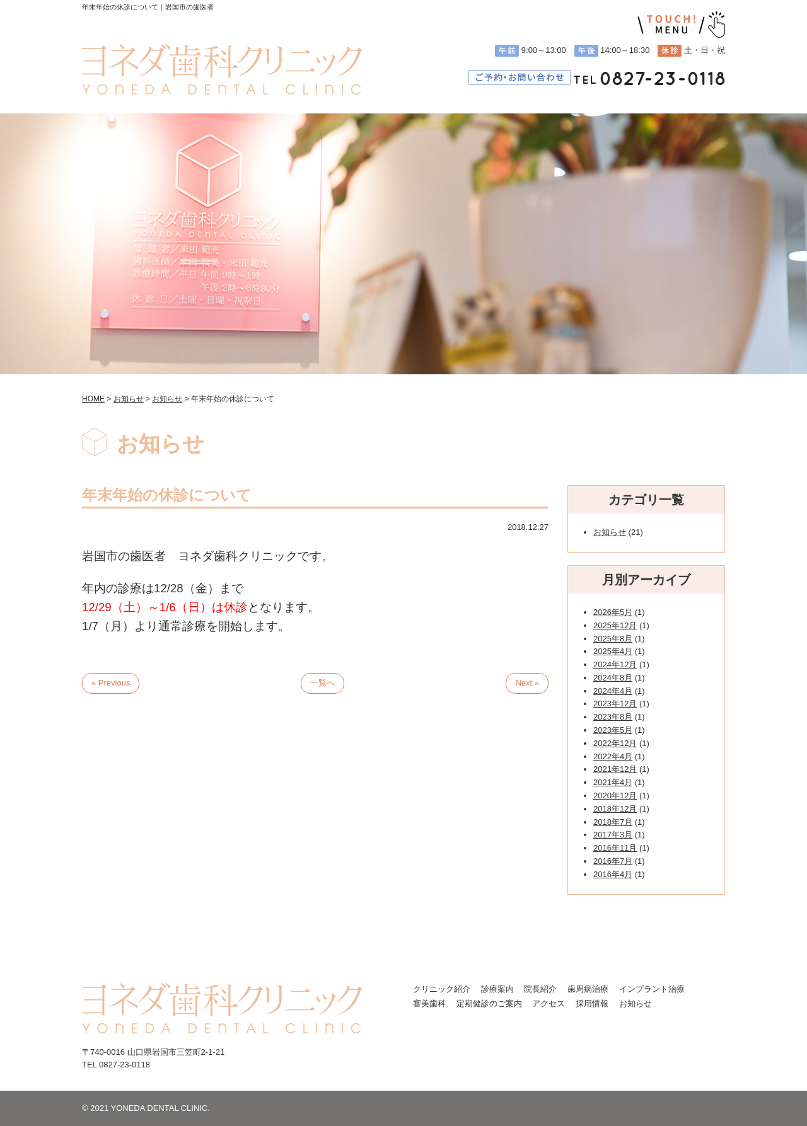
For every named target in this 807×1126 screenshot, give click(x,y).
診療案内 (497, 989)
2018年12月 (615, 808)
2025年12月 (615, 625)
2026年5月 (612, 612)
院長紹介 (540, 989)
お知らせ (609, 532)
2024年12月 (615, 664)
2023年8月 (612, 716)
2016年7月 (612, 861)
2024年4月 (612, 691)
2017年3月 (612, 834)
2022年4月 (612, 756)
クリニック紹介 (441, 989)
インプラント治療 (652, 989)
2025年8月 (612, 638)
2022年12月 (615, 743)
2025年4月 (612, 651)
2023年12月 (615, 703)
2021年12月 (615, 769)
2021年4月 (612, 782)
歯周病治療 (587, 989)
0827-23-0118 (124, 1064)
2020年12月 (615, 795)
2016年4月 (612, 874)
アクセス (548, 1003)
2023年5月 (612, 730)
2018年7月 (612, 822)
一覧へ (322, 682)
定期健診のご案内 (489, 1003)
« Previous (110, 682)
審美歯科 (429, 1003)
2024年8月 (612, 677)
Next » (527, 682)
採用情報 (592, 1003)
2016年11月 (615, 848)
